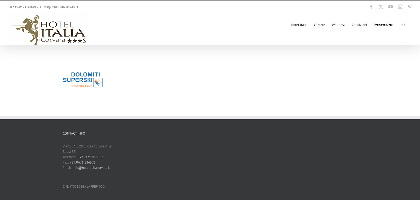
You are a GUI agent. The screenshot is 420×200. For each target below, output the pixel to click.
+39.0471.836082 (90, 157)
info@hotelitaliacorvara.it (60, 7)
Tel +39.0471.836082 (23, 7)
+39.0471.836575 (83, 162)
